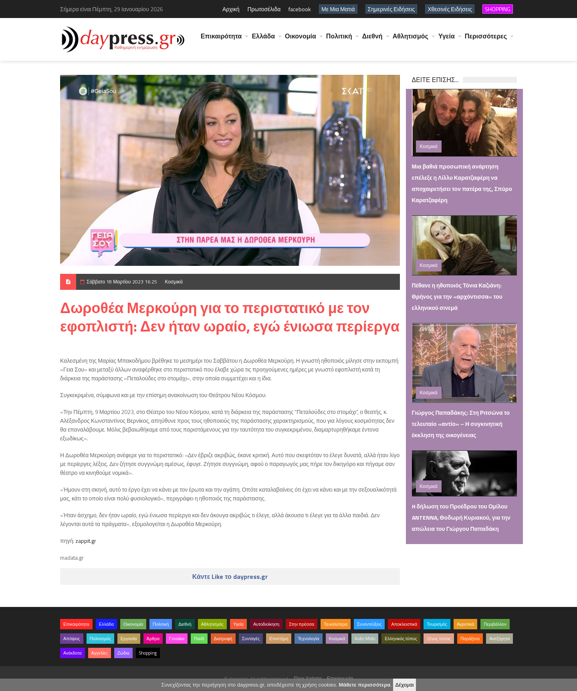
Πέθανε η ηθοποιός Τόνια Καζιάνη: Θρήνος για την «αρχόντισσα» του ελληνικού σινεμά (457, 296)
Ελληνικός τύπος (401, 638)
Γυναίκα (176, 638)
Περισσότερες (486, 40)
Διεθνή (372, 40)
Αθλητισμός (410, 40)
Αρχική (231, 9)
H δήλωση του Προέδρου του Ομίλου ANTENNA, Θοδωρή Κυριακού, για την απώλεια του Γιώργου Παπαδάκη (461, 517)
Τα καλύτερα (335, 624)
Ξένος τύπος (439, 638)
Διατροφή (223, 638)
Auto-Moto (365, 638)
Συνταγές (251, 638)
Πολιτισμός (100, 638)
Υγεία (446, 40)
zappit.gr (85, 540)
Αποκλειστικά (404, 624)
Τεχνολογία (308, 638)
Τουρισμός (437, 624)
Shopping (148, 653)
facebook (299, 9)
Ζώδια (123, 653)
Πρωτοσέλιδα (263, 9)
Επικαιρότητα (221, 40)
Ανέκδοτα (72, 653)
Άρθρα (153, 638)
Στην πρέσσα (301, 624)
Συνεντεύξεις (369, 624)
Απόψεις (71, 638)
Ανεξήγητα (499, 638)
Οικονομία (300, 40)
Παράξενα (470, 638)
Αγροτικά (465, 624)
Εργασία (129, 638)
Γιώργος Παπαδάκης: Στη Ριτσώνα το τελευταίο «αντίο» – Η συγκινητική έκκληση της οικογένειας (461, 423)
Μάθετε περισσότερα (364, 685)
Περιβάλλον (495, 624)
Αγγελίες (99, 653)
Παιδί (199, 638)
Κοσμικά (174, 281)
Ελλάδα (263, 40)
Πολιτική (339, 40)
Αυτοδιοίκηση (266, 624)
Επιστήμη (278, 638)
